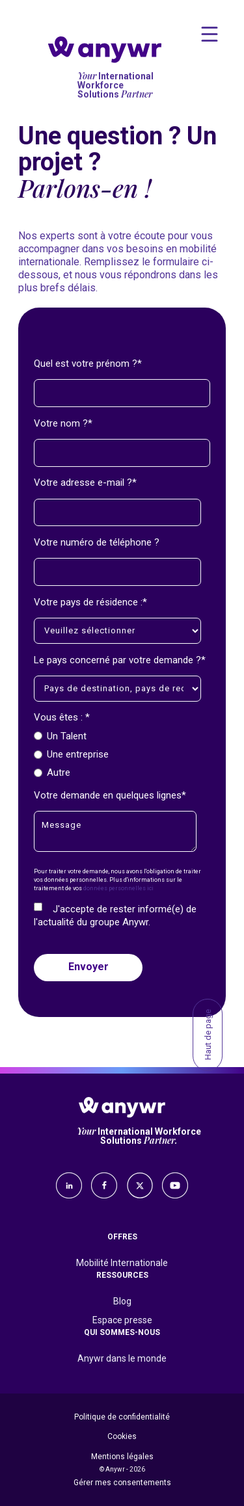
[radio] (119, 736)
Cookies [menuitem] (122, 1436)
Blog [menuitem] (122, 1301)
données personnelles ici (118, 888)
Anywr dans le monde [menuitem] (122, 1358)
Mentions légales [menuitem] (122, 1456)
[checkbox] (119, 754)
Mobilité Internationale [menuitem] (122, 1263)
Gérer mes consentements (122, 1482)
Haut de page (208, 1034)
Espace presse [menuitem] (122, 1320)
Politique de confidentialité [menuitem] (122, 1416)
